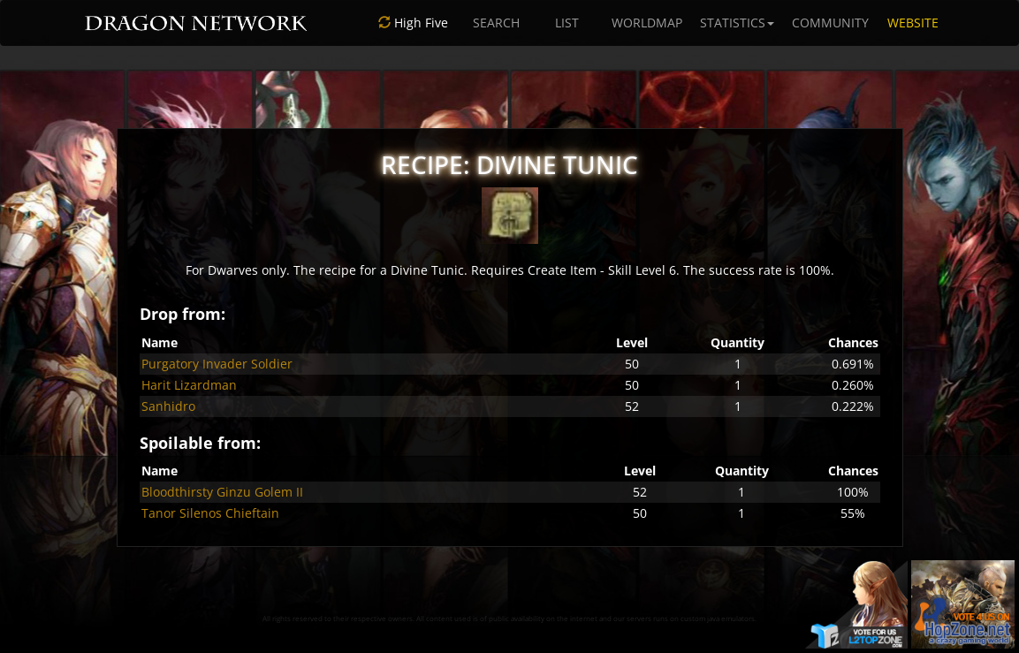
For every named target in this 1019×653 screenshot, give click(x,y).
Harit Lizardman (189, 384)
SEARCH (496, 22)
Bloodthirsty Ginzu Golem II (222, 491)
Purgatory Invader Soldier (217, 363)
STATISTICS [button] (737, 22)
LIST (567, 22)
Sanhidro (168, 406)
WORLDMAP (647, 22)
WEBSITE (913, 22)
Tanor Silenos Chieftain (210, 513)
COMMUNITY (830, 22)
